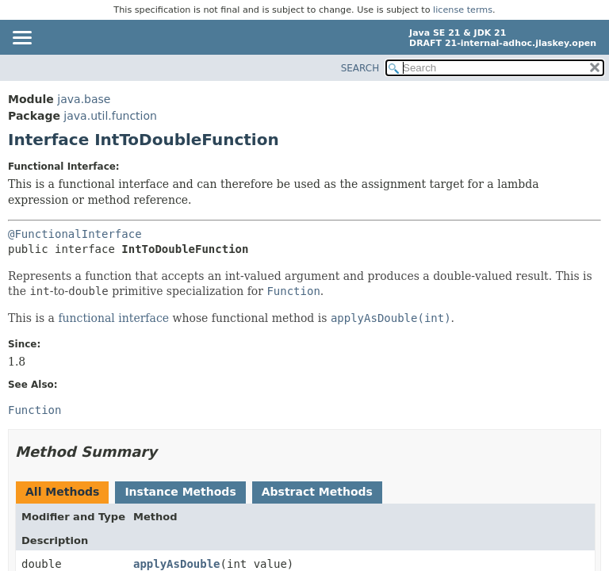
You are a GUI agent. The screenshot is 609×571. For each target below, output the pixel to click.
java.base (83, 99)
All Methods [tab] (62, 491)
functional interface (113, 318)
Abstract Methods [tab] (317, 491)
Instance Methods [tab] (180, 491)
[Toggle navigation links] (21, 39)
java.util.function (110, 115)
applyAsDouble (176, 564)
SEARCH (360, 68)
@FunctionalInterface (75, 234)
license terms (462, 10)
